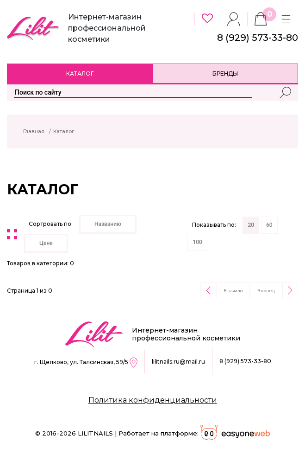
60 (269, 225)
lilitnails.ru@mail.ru (178, 361)
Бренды (225, 73)
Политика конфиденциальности (152, 400)
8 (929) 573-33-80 (245, 361)
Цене (46, 243)
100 (197, 242)
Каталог (79, 73)
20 (251, 225)
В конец (266, 290)
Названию (107, 224)
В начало (233, 290)
